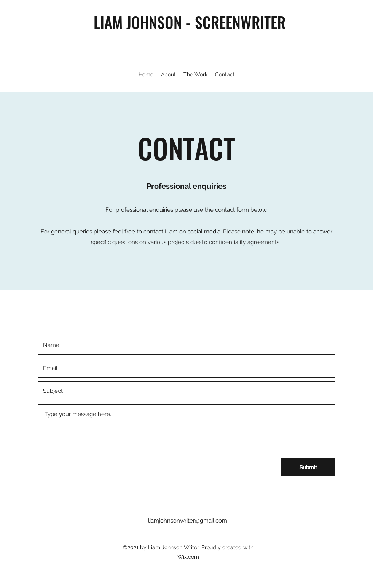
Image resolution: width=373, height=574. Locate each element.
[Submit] (308, 467)
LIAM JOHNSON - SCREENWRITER (189, 22)
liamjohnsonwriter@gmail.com (187, 520)
